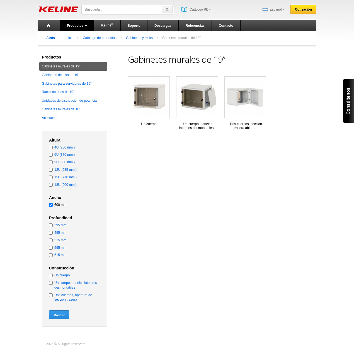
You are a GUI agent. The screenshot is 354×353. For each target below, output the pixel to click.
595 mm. (60, 248)
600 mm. (60, 205)
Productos (77, 26)
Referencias (195, 26)
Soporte (134, 26)
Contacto (226, 26)
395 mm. (60, 225)
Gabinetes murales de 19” (61, 66)
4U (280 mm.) (64, 147)
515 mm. (60, 240)
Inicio (69, 38)
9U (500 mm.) (64, 162)
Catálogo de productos (100, 38)
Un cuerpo (62, 275)
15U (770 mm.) (65, 177)
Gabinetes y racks (139, 38)
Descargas (162, 26)
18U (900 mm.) (65, 185)
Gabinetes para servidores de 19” (66, 84)
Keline (107, 25)
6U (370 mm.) (64, 155)
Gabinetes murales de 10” (61, 109)
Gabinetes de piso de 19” (60, 75)
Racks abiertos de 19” (58, 92)
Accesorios (50, 118)
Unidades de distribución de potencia (69, 101)
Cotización (303, 9)
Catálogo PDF (195, 9)
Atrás (49, 38)
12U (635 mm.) (65, 170)
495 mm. (60, 233)
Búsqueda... (94, 9)
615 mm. (60, 255)
